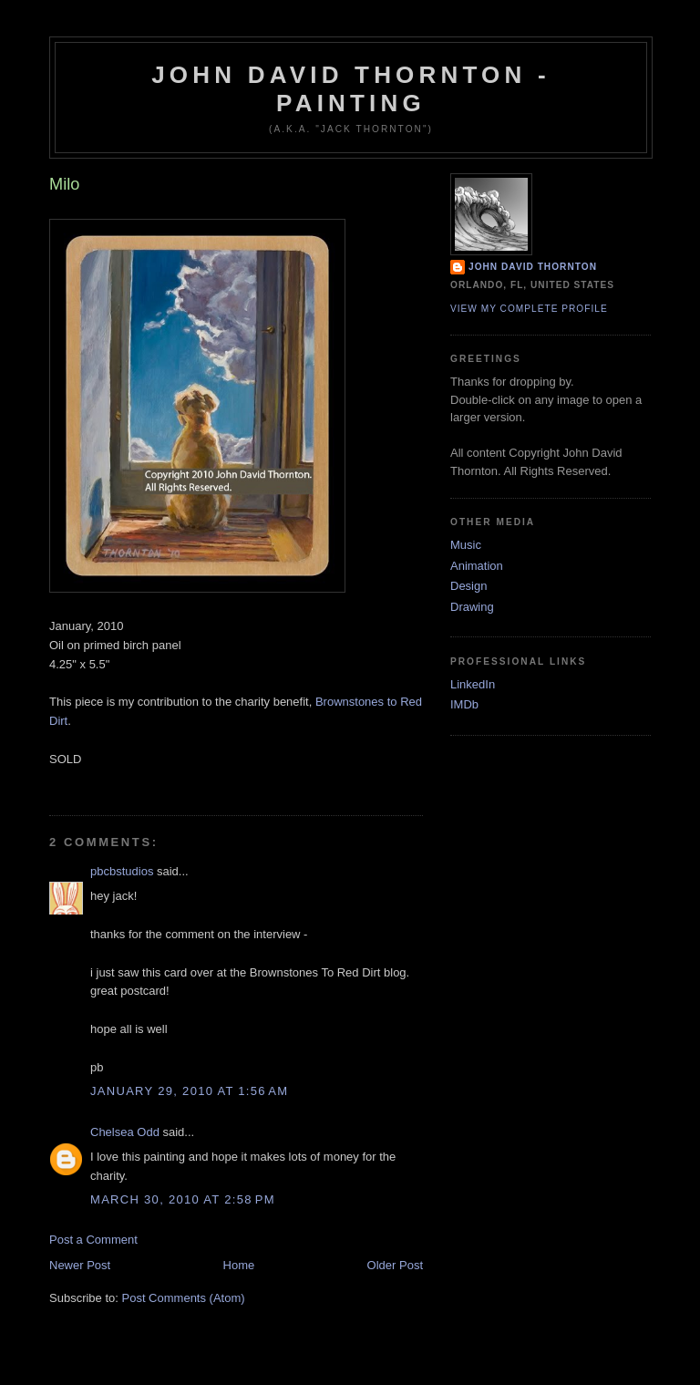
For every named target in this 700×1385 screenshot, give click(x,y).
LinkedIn (472, 684)
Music (465, 545)
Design (468, 586)
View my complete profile (529, 309)
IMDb (464, 704)
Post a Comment (93, 1239)
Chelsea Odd (125, 1132)
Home (239, 1265)
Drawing (472, 607)
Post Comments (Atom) (183, 1298)
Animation (476, 566)
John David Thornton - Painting (351, 89)
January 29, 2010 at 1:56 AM (189, 1091)
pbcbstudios (121, 871)
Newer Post (79, 1265)
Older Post (395, 1265)
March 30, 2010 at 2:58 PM (182, 1199)
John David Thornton (532, 267)
